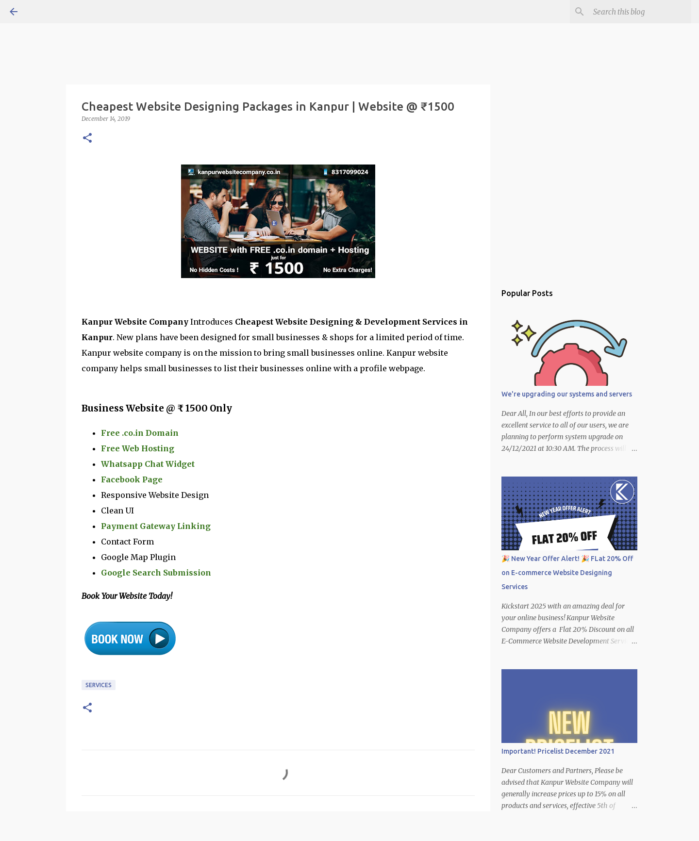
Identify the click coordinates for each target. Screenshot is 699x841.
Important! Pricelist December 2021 (558, 751)
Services (98, 685)
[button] (87, 138)
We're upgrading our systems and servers (566, 394)
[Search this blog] (640, 11)
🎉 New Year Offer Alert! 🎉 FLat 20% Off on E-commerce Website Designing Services (567, 573)
